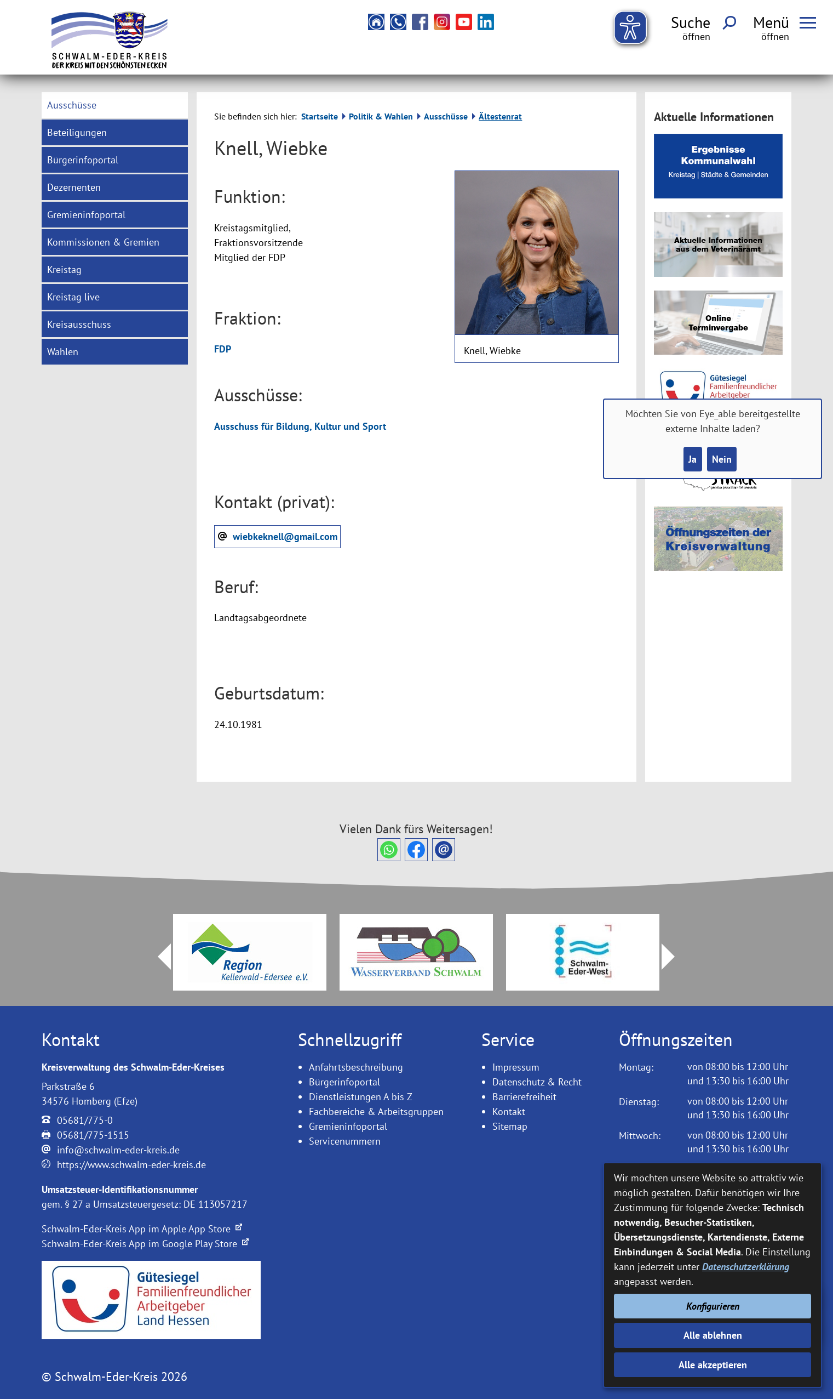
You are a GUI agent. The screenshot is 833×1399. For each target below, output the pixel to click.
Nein (722, 459)
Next (675, 956)
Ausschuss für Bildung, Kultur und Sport (300, 426)
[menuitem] (115, 105)
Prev (158, 956)
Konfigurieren (712, 1306)
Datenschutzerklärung (745, 1266)
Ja (692, 459)
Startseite (319, 116)
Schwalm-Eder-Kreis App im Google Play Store (145, 1243)
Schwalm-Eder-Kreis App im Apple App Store (142, 1228)
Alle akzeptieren (713, 1364)
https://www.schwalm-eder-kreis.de (131, 1164)
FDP (222, 349)
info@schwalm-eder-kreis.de (118, 1150)
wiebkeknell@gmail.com (285, 536)
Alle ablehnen (712, 1335)
